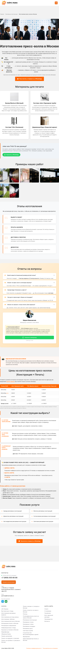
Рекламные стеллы (28, 622)
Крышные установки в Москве (9, 630)
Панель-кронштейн (6, 636)
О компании (47, 611)
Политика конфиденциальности (33, 648)
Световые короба (28, 630)
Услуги (46, 609)
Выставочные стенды (7, 611)
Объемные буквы (6, 634)
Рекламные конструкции (30, 620)
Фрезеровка (26, 636)
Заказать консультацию (9, 582)
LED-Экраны (4, 609)
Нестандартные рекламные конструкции (14, 521)
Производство (48, 619)
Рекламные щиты (28, 628)
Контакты (47, 621)
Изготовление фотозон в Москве (10, 621)
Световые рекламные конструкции (43, 521)
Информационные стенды (8, 627)
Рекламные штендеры (29, 626)
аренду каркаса (10, 381)
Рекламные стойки (28, 624)
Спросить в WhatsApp (11, 154)
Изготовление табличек (8, 619)
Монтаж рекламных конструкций (43, 511)
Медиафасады (5, 632)
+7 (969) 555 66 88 (9, 578)
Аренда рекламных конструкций (12, 511)
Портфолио (47, 613)
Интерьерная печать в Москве (9, 623)
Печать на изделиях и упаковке (10, 638)
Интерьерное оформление (8, 625)
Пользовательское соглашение (50, 648)
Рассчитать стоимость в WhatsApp (29, 79)
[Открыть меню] (56, 2)
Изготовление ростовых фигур (10, 617)
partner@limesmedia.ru (7, 595)
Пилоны (25, 614)
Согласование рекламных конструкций (44, 516)
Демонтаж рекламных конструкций (13, 516)
